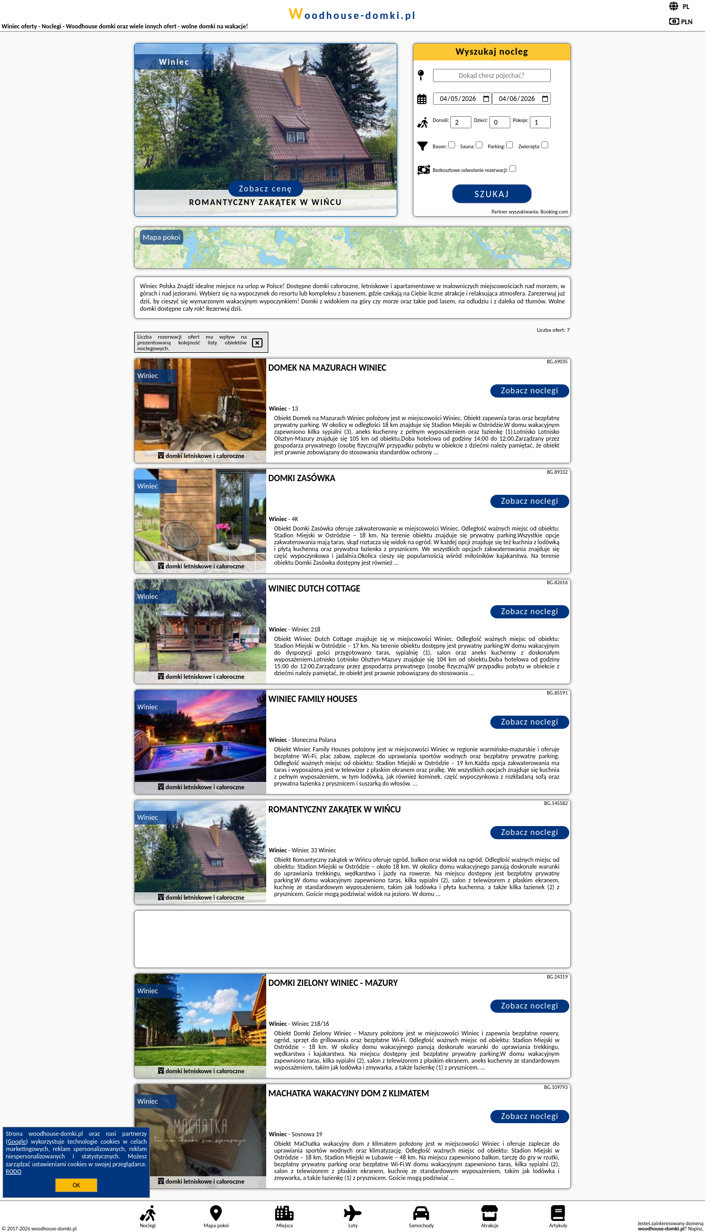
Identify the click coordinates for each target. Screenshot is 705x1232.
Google (17, 1141)
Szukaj (492, 194)
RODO (14, 1171)
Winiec (147, 375)
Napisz (695, 1228)
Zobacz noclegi (530, 390)
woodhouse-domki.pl (352, 15)
